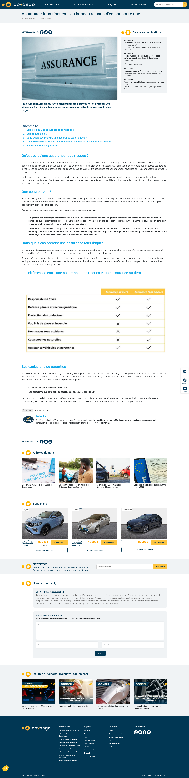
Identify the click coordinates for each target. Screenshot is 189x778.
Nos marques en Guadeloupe (68, 739)
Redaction (41, 416)
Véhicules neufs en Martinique (69, 752)
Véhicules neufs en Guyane (68, 742)
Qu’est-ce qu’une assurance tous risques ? (50, 129)
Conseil (48, 19)
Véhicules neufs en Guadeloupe (69, 731)
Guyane (26, 510)
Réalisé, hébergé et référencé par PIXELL (154, 775)
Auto (85, 734)
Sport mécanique (89, 740)
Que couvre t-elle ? (37, 133)
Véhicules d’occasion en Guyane (69, 746)
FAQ (110, 740)
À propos (27, 410)
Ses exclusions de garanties (42, 145)
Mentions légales (114, 743)
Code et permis (89, 743)
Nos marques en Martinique (68, 761)
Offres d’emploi (138, 4)
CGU (110, 747)
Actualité (87, 731)
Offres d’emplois (89, 756)
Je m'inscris (160, 567)
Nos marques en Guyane (67, 749)
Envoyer (100, 653)
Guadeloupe (127, 510)
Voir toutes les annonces (44, 550)
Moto (85, 737)
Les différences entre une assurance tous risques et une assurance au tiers (69, 141)
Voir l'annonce (59, 542)
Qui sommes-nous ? (115, 734)
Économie (87, 753)
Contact (111, 731)
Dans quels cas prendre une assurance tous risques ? (57, 137)
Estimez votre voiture (84, 4)
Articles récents (42, 410)
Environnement (89, 750)
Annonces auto (52, 4)
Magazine (112, 4)
